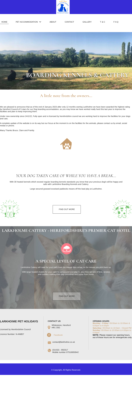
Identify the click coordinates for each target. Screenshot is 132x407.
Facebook (58, 335)
